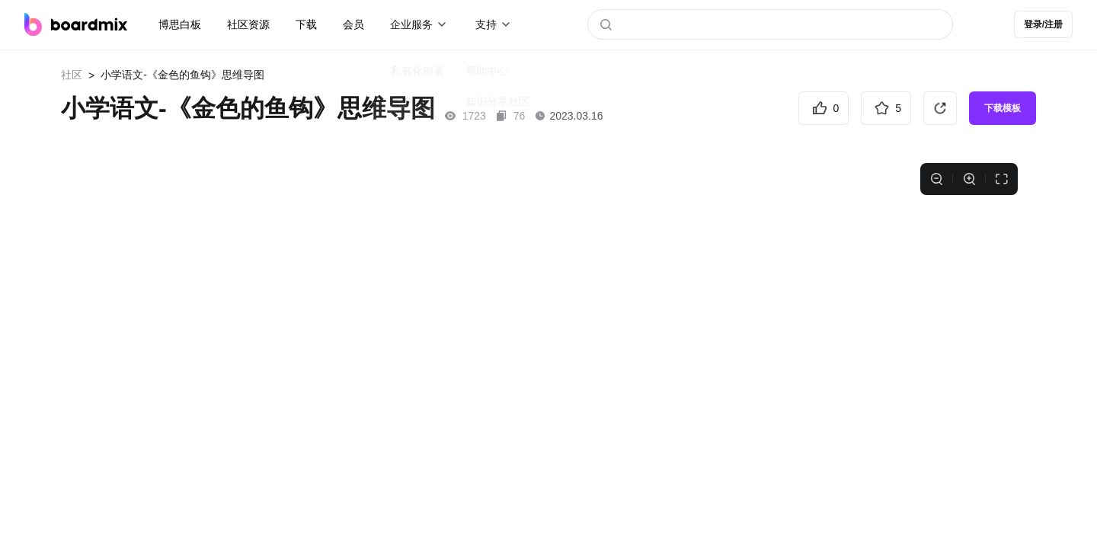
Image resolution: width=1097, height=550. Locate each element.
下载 (306, 24)
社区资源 (248, 24)
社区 (71, 75)
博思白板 (179, 24)
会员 (353, 24)
